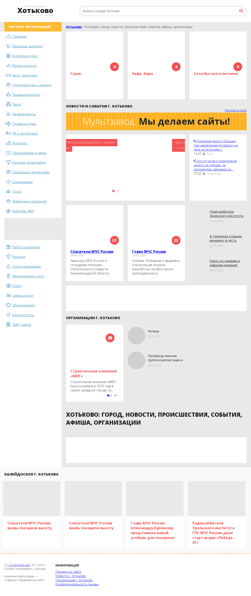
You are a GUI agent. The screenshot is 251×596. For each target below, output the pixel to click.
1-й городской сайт (18, 565)
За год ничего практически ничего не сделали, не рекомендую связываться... (215, 165)
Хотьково (74, 27)
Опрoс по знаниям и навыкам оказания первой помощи (225, 265)
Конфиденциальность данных (77, 584)
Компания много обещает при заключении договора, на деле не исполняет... (216, 145)
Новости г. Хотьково (70, 576)
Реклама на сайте (236, 110)
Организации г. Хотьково (74, 580)
